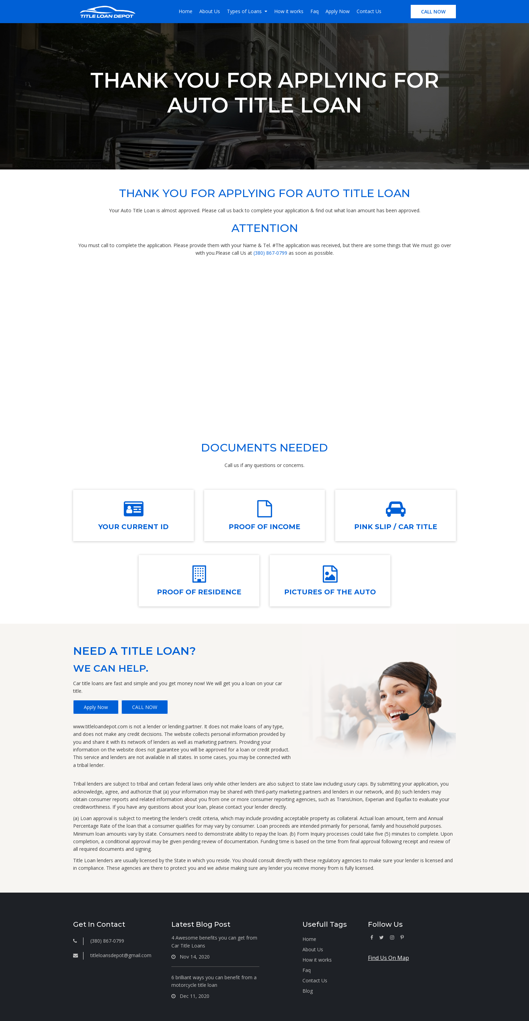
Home (185, 11)
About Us (209, 11)
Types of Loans (245, 11)
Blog (307, 991)
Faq (314, 11)
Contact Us (369, 11)
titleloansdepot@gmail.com (120, 955)
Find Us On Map (388, 958)
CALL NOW (433, 11)
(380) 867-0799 (270, 253)
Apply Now (338, 11)
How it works (288, 11)
